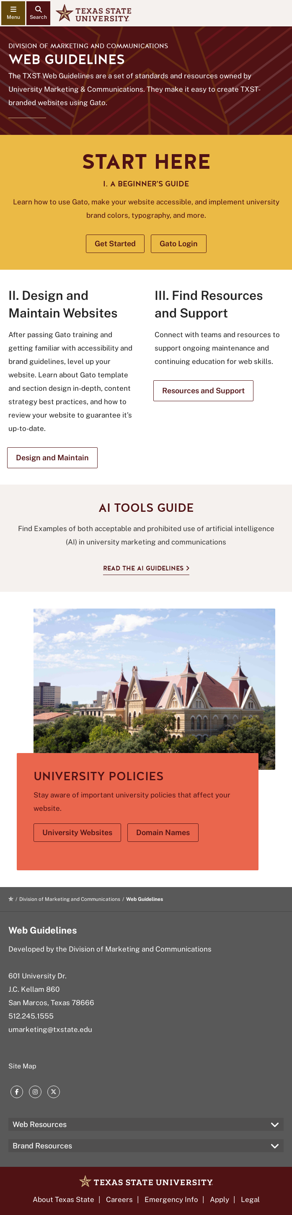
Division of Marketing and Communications (88, 46)
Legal (250, 1199)
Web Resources (40, 1124)
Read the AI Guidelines (143, 568)
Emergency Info (171, 1199)
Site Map (22, 1066)
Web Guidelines (42, 930)
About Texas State (63, 1199)
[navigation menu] (13, 13)
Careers (119, 1199)
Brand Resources (42, 1145)
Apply (219, 1199)
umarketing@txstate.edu (50, 1029)
